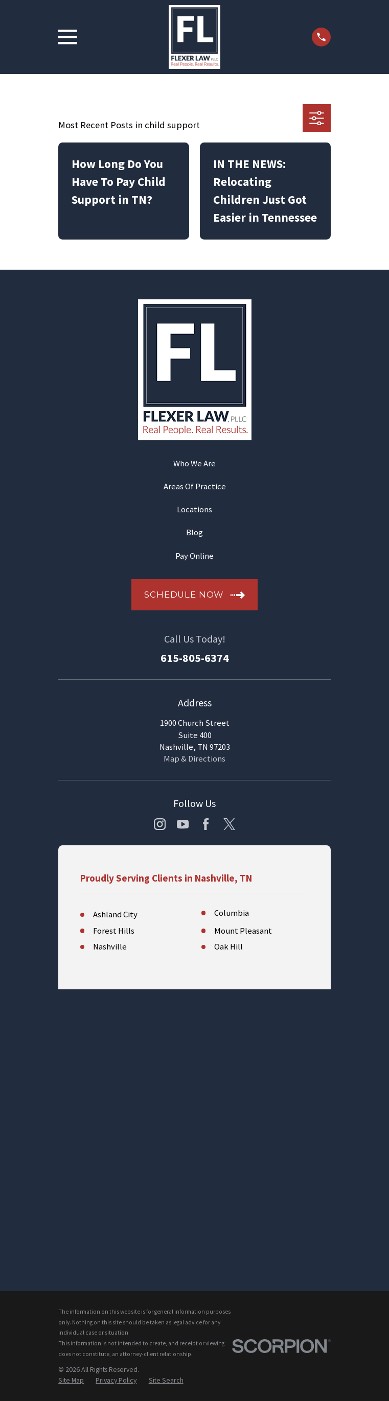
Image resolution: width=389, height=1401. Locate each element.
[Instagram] (160, 824)
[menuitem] (71, 1108)
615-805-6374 (195, 657)
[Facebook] (206, 824)
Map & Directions (194, 758)
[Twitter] (229, 824)
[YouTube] (183, 824)
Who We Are (194, 463)
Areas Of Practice (195, 486)
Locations (194, 509)
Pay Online (194, 556)
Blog (194, 532)
